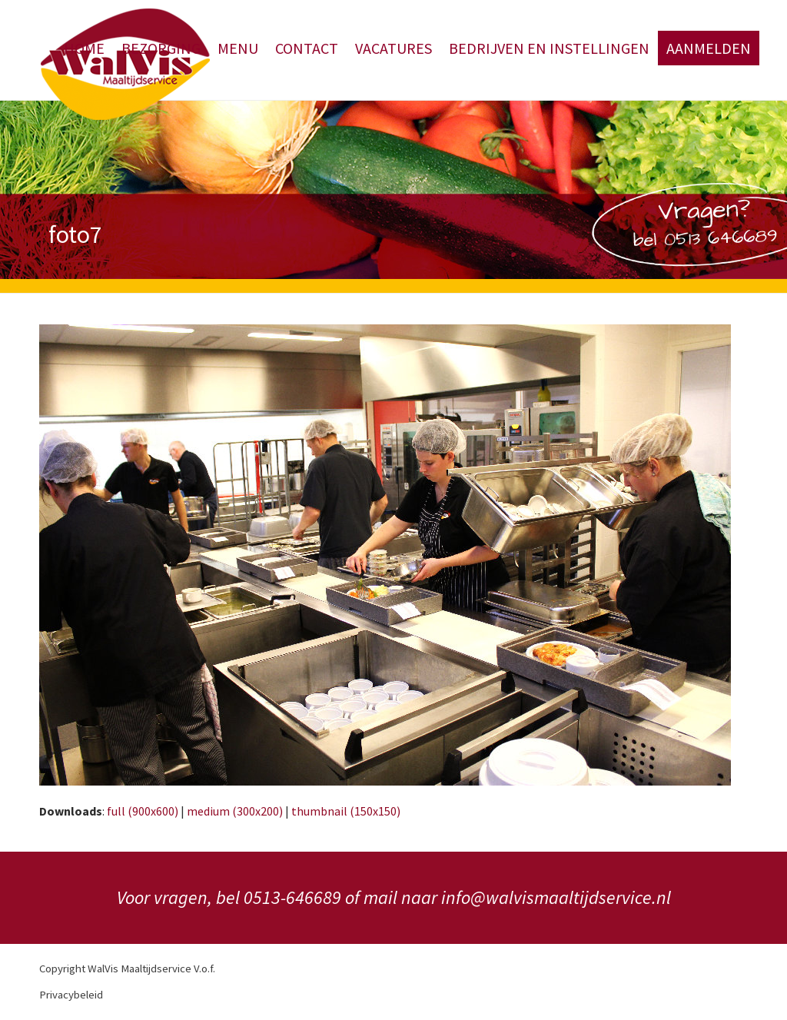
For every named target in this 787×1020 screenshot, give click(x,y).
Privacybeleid (71, 994)
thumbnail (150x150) (345, 811)
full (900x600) (142, 811)
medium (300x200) (235, 811)
